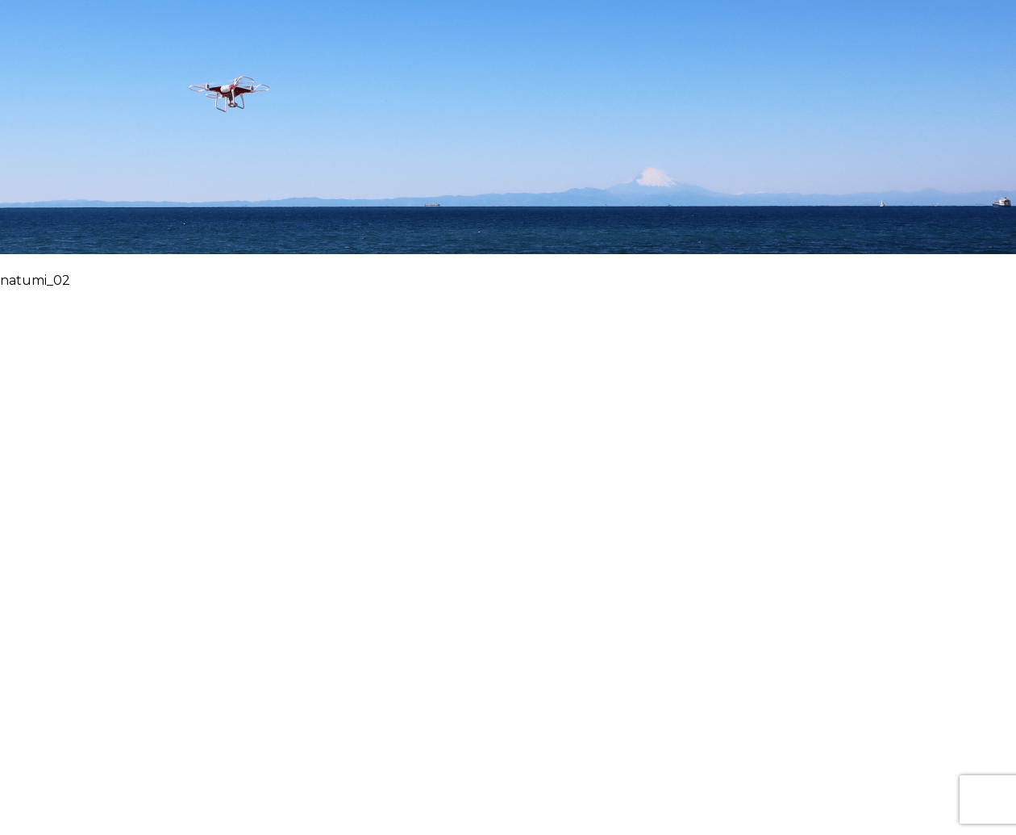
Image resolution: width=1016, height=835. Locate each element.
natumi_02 (35, 280)
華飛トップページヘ (508, 141)
